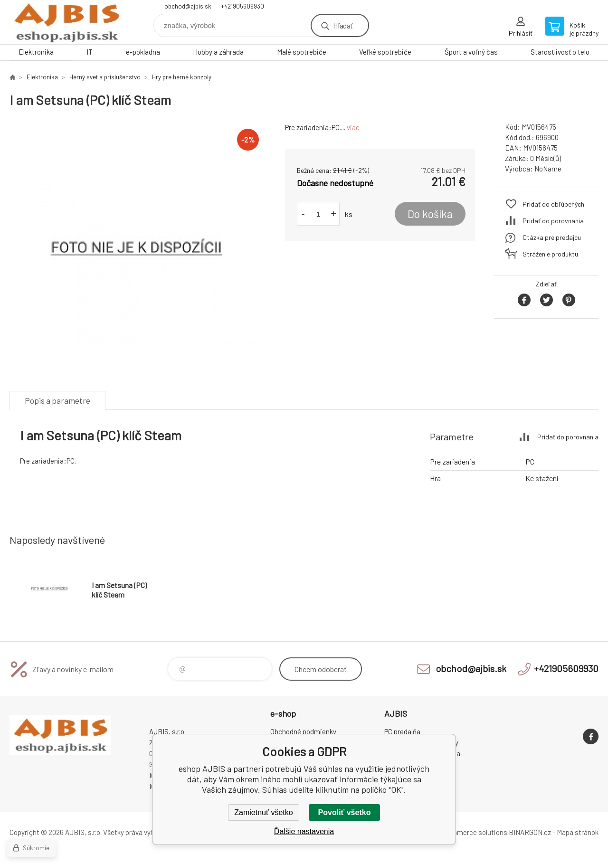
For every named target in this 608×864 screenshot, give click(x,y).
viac (353, 127)
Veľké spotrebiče (385, 51)
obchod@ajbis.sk (187, 6)
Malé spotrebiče (301, 51)
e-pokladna (143, 51)
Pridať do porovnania (553, 221)
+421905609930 (242, 6)
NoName (547, 168)
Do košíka (430, 213)
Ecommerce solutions (472, 832)
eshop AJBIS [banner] (67, 22)
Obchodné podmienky (303, 731)
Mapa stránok (577, 832)
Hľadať (342, 25)
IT (89, 51)
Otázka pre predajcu (551, 237)
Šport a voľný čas (471, 51)
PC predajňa (402, 731)
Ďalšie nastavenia (304, 831)
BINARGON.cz (530, 832)
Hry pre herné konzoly (181, 77)
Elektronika (36, 51)
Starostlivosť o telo (560, 51)
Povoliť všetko (344, 812)
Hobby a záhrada (218, 51)
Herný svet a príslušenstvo (105, 77)
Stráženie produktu (550, 254)
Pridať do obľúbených (553, 204)
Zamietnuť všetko (263, 812)
